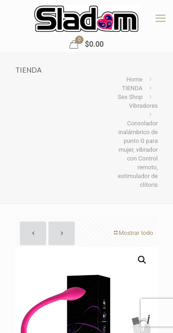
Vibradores (143, 105)
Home (134, 79)
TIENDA (132, 88)
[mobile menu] (160, 18)
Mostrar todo (133, 232)
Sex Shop (130, 96)
